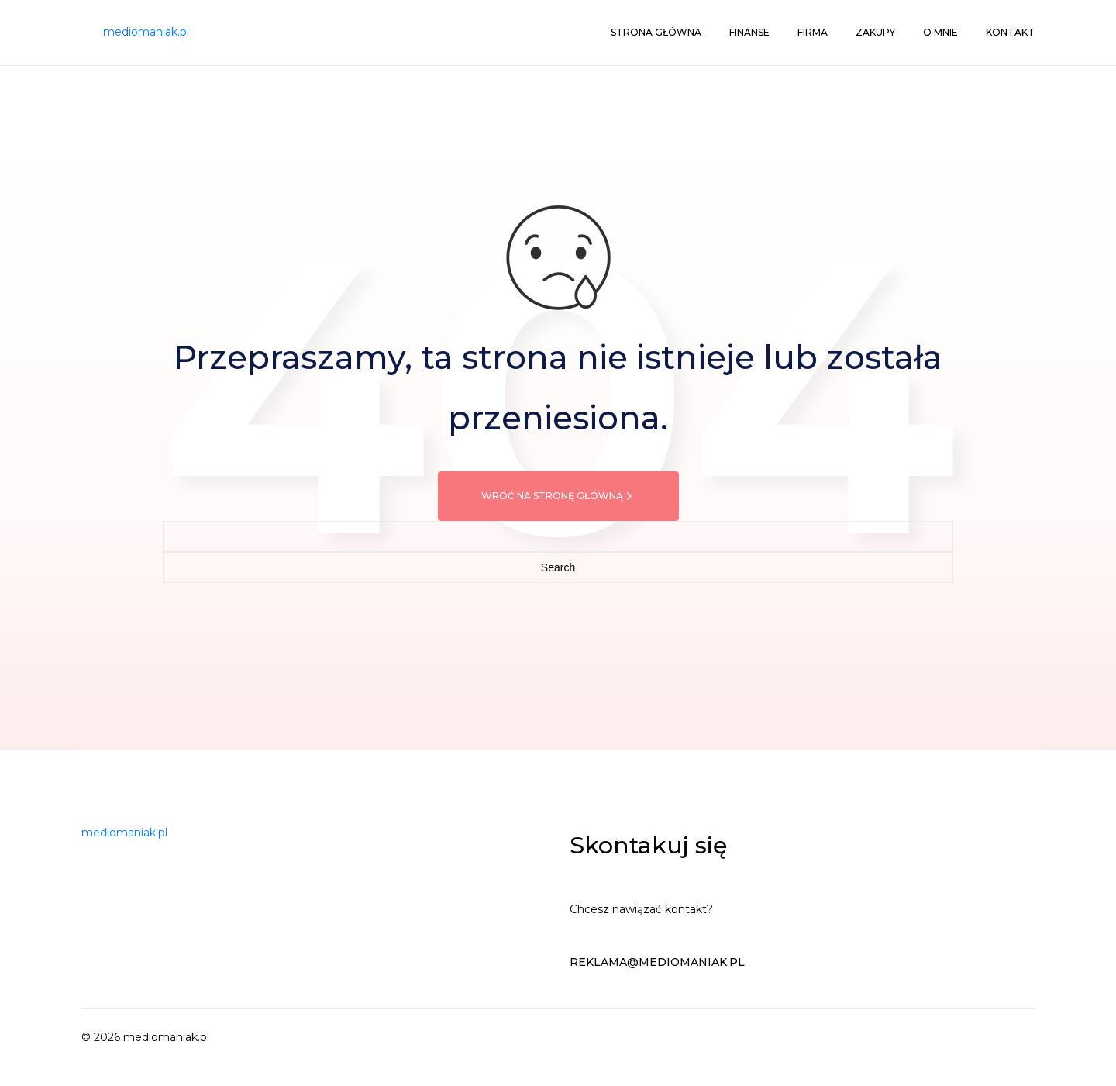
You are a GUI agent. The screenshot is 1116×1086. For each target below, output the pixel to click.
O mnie (940, 32)
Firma (812, 32)
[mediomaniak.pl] (146, 32)
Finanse (749, 32)
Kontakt (1010, 32)
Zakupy (875, 32)
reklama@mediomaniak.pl (657, 962)
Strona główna (656, 32)
